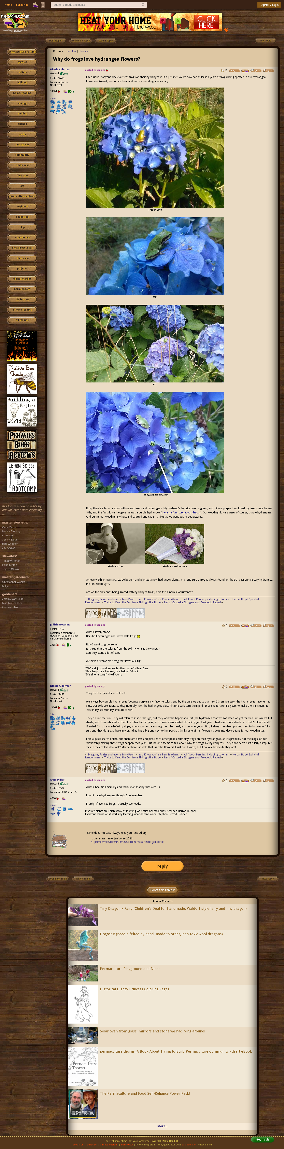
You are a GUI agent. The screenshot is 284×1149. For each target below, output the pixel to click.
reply (162, 866)
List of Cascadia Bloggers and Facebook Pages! (192, 602)
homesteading (22, 93)
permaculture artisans (22, 196)
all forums (22, 320)
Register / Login (269, 5)
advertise (91, 1144)
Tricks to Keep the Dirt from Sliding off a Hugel (132, 602)
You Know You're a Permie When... (159, 599)
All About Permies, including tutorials (206, 599)
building (22, 82)
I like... (53, 98)
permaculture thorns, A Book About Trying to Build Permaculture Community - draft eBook (176, 1051)
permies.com (22, 289)
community (22, 155)
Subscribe (22, 4)
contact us (78, 1144)
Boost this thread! (162, 890)
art (22, 186)
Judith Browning (60, 624)
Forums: (58, 51)
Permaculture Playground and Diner (130, 969)
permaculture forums (22, 51)
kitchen (22, 123)
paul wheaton (189, 1144)
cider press (22, 258)
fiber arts (22, 175)
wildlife (71, 51)
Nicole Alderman (60, 69)
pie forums (22, 299)
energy (22, 103)
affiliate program (109, 1144)
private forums (22, 309)
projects (22, 268)
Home (8, 4)
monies (22, 113)
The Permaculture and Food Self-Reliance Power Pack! (145, 1093)
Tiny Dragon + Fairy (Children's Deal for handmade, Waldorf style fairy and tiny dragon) (173, 908)
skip (22, 227)
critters (22, 72)
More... (162, 1126)
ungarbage (22, 144)
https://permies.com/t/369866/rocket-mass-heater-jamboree (127, 841)
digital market (22, 278)
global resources (22, 247)
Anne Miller (57, 779)
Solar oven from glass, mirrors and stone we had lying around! (152, 1031)
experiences (22, 237)
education (22, 217)
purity (22, 134)
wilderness (22, 165)
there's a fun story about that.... (181, 512)
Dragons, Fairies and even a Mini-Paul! (111, 599)
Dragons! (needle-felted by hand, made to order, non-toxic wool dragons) (161, 934)
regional (22, 206)
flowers (83, 51)
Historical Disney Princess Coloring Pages (134, 989)
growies (22, 62)
